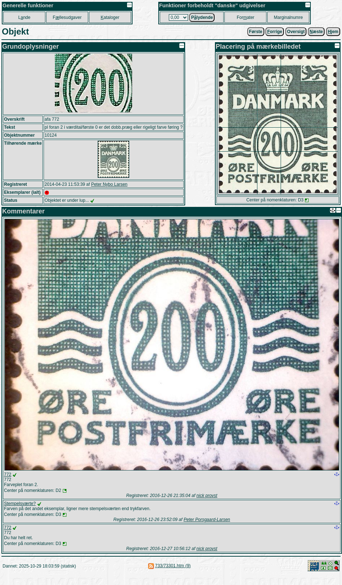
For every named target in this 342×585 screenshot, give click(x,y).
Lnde (24, 17)
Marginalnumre (288, 17)
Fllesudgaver (67, 17)
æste (316, 31)
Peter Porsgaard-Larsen (207, 519)
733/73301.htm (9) (173, 565)
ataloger (110, 17)
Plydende (202, 17)
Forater (246, 17)
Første (255, 31)
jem (333, 31)
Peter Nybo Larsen (109, 184)
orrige (274, 31)
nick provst (206, 495)
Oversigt (296, 31)
